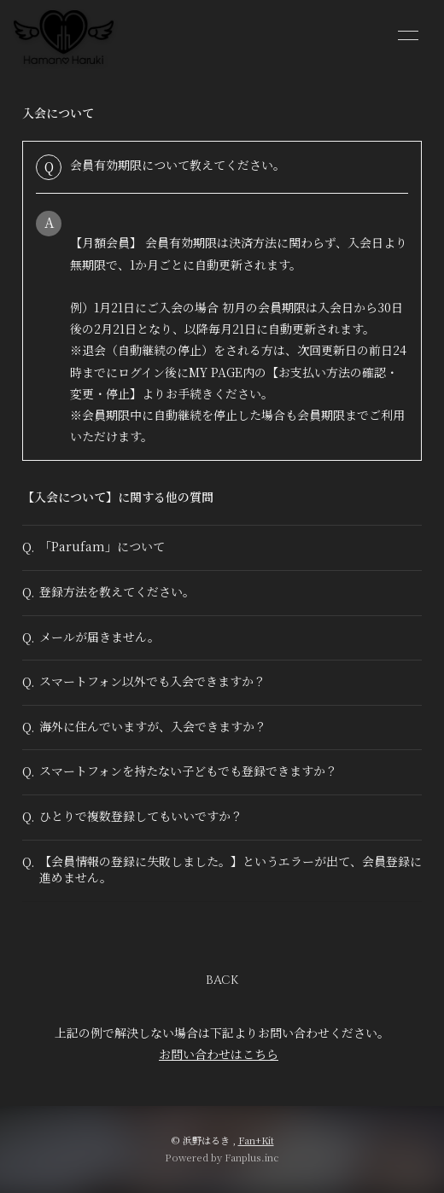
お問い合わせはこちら (218, 1053)
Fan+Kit (256, 1140)
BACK (222, 980)
